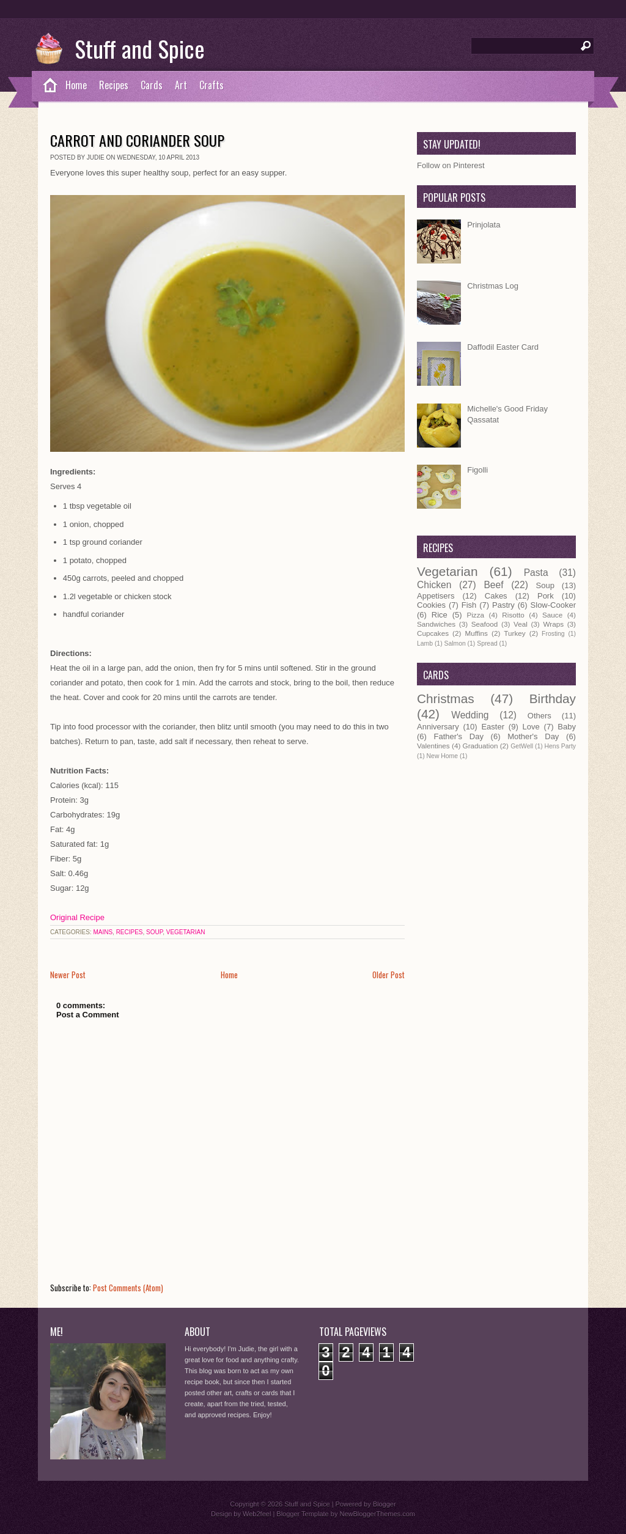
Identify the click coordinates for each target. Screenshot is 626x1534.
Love (531, 726)
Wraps (553, 624)
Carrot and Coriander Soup (137, 140)
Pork (545, 595)
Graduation (480, 746)
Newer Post (68, 974)
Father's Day (459, 736)
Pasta (536, 572)
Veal (521, 624)
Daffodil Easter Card (503, 347)
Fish (469, 605)
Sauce (552, 615)
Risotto (513, 615)
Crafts (211, 85)
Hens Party (560, 746)
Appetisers (435, 595)
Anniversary (438, 726)
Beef (493, 585)
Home (76, 85)
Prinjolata (483, 224)
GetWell (521, 746)
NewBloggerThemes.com (377, 1513)
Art (181, 85)
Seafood (484, 624)
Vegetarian (185, 932)
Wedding (469, 715)
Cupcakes (433, 633)
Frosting (553, 633)
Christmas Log (492, 285)
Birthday (552, 698)
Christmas (445, 698)
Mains (102, 932)
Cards (152, 85)
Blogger (384, 1504)
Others (539, 715)
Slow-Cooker (553, 605)
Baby (567, 726)
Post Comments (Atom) (128, 1287)
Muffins (476, 633)
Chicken (434, 585)
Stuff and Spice (140, 48)
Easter (492, 726)
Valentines (433, 746)
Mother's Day (533, 736)
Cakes (496, 595)
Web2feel (257, 1513)
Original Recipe (77, 917)
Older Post (388, 974)
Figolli (477, 469)
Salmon (454, 643)
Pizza (475, 615)
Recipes (113, 85)
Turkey (514, 633)
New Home (442, 756)
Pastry (503, 605)
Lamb (425, 643)
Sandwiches (436, 624)
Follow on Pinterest (451, 165)
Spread (487, 643)
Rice (439, 614)
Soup (154, 932)
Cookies (431, 605)
